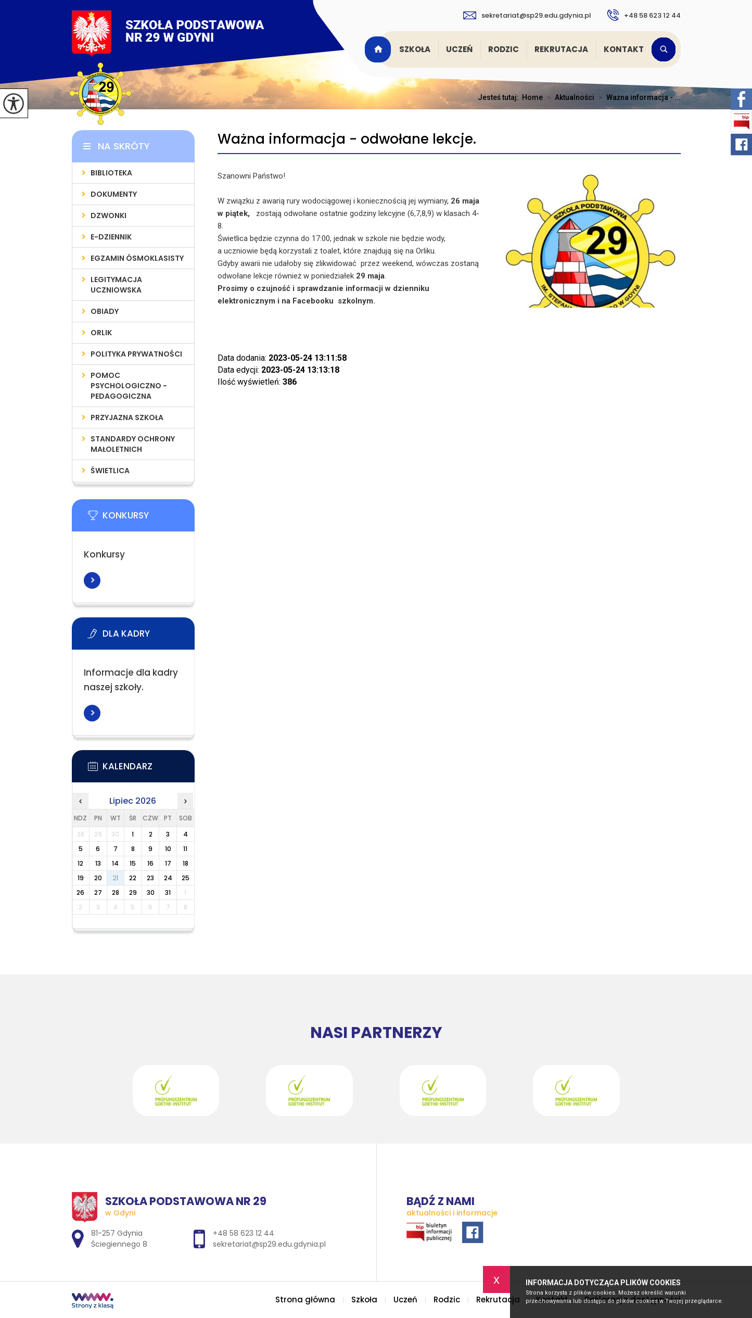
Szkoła (414, 49)
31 (168, 892)
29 (133, 892)
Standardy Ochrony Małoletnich (133, 444)
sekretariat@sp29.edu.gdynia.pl (527, 15)
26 (80, 892)
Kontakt (624, 49)
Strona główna (379, 49)
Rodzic (503, 49)
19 (81, 877)
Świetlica (110, 470)
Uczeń (459, 49)
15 (133, 863)
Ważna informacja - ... (637, 97)
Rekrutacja (561, 49)
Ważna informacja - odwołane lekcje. (347, 139)
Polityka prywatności (136, 354)
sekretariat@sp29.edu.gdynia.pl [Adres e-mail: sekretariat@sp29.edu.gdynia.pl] (269, 1244)
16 (150, 863)
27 (98, 892)
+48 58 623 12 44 (644, 15)
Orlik (101, 332)
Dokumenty (114, 194)
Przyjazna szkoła (127, 417)
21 (115, 877)
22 (132, 877)
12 (80, 863)
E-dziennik (111, 237)
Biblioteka (111, 173)
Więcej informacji (92, 580)
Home (532, 97)
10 (168, 848)
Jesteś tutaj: (500, 97)
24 (168, 877)
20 (98, 877)
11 (185, 848)
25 (185, 877)
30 (151, 892)
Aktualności (568, 97)
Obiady (105, 311)
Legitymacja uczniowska (116, 284)
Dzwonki (108, 215)
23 (150, 877)
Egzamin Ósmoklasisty (137, 258)
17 (168, 863)
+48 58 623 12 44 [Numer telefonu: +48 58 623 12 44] (243, 1233)
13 (98, 863)
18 (185, 863)
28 (115, 892)
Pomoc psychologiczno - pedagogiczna (129, 385)
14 (115, 863)
